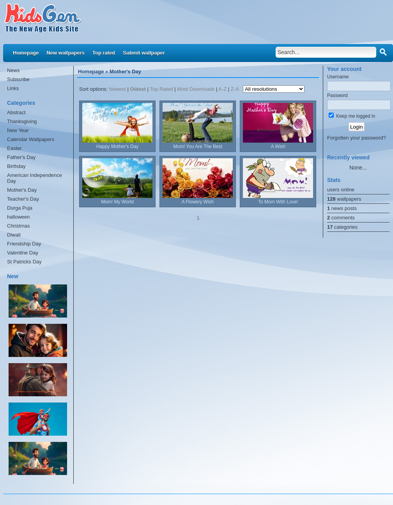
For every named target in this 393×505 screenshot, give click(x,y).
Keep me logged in (352, 116)
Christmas (18, 226)
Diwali (14, 235)
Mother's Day (22, 190)
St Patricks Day (24, 262)
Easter (14, 148)
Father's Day (21, 157)
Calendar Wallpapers (30, 139)
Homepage (26, 53)
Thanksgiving (22, 121)
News (13, 70)
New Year (18, 130)
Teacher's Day (23, 199)
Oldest (138, 89)
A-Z (222, 89)
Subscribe (18, 79)
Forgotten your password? (356, 138)
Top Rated (161, 89)
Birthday (16, 166)
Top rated (103, 53)
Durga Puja (19, 208)
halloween (18, 217)
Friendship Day (24, 244)
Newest (117, 89)
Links (13, 88)
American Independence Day (34, 178)
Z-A (235, 89)
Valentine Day (22, 253)
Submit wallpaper (144, 53)
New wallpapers (65, 53)
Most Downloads (195, 89)
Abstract (16, 112)
